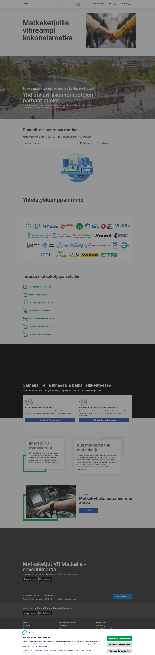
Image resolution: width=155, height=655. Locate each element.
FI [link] (24, 633)
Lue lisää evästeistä (42, 646)
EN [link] (29, 633)
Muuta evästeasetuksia (119, 644)
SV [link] (33, 633)
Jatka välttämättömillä (119, 651)
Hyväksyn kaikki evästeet (119, 638)
